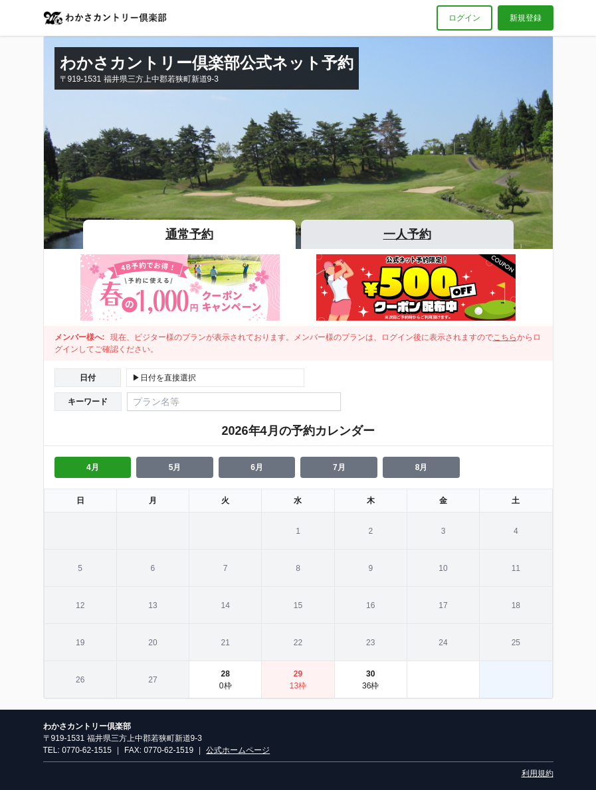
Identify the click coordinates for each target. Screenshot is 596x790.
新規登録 (526, 18)
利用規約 (537, 773)
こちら (505, 337)
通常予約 (189, 234)
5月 (175, 467)
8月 (421, 467)
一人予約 (407, 234)
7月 (339, 467)
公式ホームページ (238, 750)
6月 (256, 467)
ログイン (464, 18)
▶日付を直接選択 (164, 377)
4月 (92, 467)
